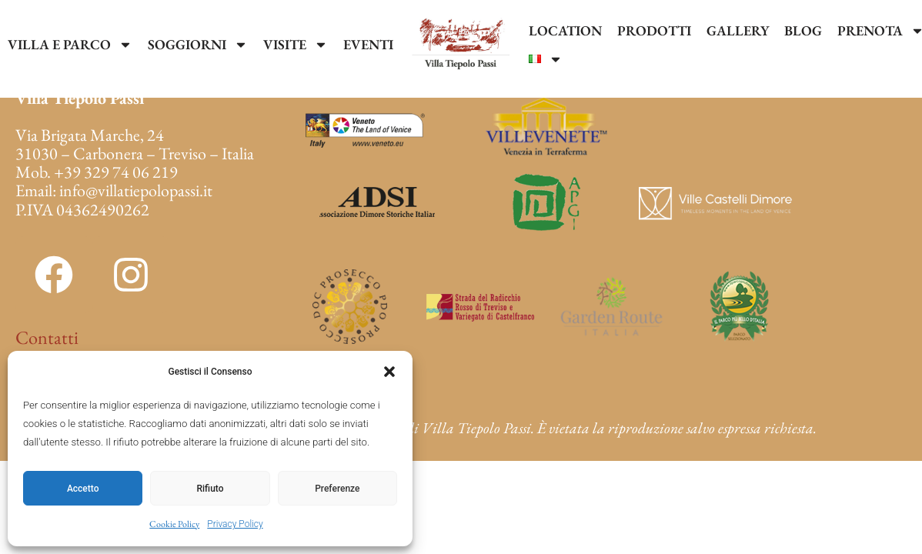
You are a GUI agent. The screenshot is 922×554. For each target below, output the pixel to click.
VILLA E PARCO (70, 44)
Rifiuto (210, 488)
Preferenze (337, 488)
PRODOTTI (654, 30)
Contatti (47, 337)
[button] (389, 371)
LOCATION (565, 30)
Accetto (83, 488)
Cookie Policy (174, 524)
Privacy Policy (234, 524)
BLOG (803, 30)
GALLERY (738, 30)
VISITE (295, 44)
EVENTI (368, 44)
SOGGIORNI (198, 44)
